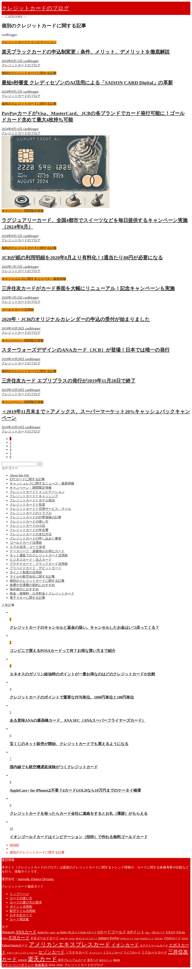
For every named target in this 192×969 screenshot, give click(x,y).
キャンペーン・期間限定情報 (31, 487)
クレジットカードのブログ (35, 8)
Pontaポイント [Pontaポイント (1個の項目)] (147, 938)
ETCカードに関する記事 (27, 479)
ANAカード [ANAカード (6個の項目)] (26, 932)
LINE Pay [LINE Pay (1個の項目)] (64, 938)
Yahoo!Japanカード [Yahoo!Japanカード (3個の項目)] (15, 945)
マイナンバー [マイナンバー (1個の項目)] (95, 953)
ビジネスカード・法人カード (31, 559)
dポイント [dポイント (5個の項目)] (135, 932)
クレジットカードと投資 (27, 504)
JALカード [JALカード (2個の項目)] (158, 932)
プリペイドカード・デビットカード (35, 568)
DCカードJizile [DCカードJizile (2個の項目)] (77, 932)
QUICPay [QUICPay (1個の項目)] (158, 938)
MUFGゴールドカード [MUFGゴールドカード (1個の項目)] (86, 938)
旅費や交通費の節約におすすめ (32, 585)
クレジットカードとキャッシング (34, 496)
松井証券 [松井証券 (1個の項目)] (22, 960)
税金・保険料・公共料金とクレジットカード (42, 593)
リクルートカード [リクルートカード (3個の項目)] (154, 952)
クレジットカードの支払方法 (31, 534)
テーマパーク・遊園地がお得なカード (37, 551)
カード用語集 (19, 919)
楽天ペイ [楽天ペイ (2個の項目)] (92, 960)
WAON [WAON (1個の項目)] (185, 938)
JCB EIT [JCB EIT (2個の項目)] (170, 932)
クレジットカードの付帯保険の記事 (35, 517)
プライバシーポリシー (18, 965)
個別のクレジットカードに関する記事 (37, 580)
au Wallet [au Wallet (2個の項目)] (61, 932)
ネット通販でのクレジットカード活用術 (39, 555)
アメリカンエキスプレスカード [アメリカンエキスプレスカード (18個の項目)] (70, 944)
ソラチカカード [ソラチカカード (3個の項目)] (77, 952)
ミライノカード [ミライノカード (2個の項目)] (113, 952)
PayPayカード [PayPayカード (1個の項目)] (127, 938)
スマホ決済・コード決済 (27, 547)
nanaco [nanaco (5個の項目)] (103, 938)
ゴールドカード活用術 (26, 542)
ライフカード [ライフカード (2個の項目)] (132, 952)
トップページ (19, 894)
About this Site (19, 475)
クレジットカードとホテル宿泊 (32, 500)
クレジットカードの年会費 (29, 530)
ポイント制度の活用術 (26, 572)
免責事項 (41, 965)
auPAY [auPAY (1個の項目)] (53, 933)
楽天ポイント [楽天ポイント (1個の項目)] (106, 960)
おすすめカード (21, 915)
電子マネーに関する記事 (27, 597)
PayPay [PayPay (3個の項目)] (115, 938)
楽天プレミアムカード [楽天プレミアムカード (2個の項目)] (72, 960)
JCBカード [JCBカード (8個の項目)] (19, 937)
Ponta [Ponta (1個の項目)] (136, 938)
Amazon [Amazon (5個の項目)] (8, 932)
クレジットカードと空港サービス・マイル (40, 508)
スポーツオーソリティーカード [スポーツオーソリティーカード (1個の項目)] (22, 953)
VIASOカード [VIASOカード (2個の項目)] (172, 938)
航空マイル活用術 (22, 911)
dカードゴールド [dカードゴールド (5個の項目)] (112, 932)
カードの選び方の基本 (26, 902)
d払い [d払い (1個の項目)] (148, 933)
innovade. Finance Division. (36, 879)
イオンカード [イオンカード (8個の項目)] (125, 944)
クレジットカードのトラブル (31, 513)
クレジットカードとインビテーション (37, 492)
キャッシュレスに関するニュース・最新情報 (42, 483)
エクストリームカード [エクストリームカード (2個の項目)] (154, 945)
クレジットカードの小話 (27, 525)
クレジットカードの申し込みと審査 (35, 538)
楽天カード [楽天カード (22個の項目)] (42, 959)
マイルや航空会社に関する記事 (32, 576)
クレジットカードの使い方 (29, 521)
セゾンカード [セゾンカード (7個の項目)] (51, 952)
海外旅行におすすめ (24, 589)
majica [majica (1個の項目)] (72, 938)
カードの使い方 (21, 898)
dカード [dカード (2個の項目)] (92, 932)
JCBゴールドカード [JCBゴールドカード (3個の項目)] (45, 938)
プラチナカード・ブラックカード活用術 (39, 564)
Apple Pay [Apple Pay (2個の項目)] (43, 932)
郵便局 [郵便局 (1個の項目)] (116, 960)
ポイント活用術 (21, 906)
